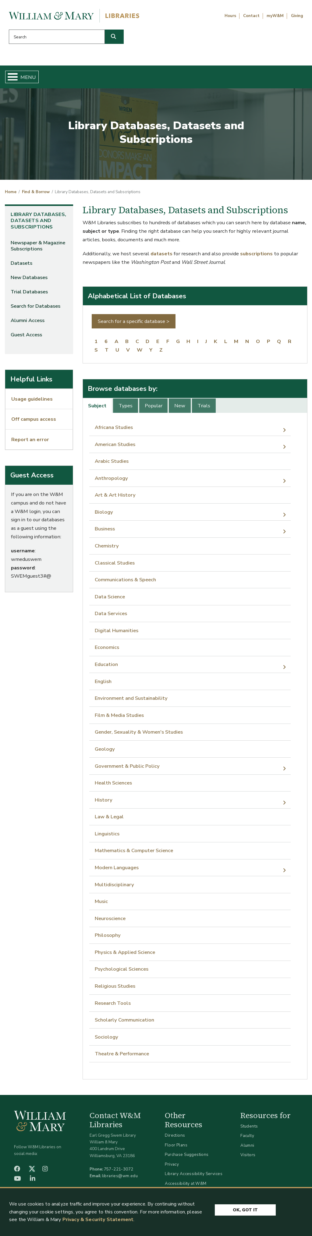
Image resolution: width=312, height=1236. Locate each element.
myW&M (275, 16)
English (103, 683)
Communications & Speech (125, 582)
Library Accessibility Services (193, 1176)
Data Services (111, 615)
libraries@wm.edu (120, 1178)
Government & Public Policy (127, 768)
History (103, 802)
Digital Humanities (116, 632)
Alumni (247, 1148)
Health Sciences (113, 785)
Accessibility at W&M (185, 1186)
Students (249, 1128)
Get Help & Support (115, 78)
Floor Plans (176, 1147)
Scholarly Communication (124, 1022)
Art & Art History (115, 497)
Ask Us (285, 78)
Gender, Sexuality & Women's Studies (139, 734)
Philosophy (108, 937)
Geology (105, 751)
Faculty (247, 1138)
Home (26, 78)
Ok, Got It (245, 1209)
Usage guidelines (32, 401)
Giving (297, 16)
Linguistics (107, 836)
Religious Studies (115, 988)
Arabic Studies (112, 463)
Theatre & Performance (122, 1056)
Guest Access (26, 337)
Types (126, 408)
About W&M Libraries (233, 78)
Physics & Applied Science (125, 954)
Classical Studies (115, 564)
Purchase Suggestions (186, 1157)
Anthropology (111, 480)
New (179, 408)
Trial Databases (29, 294)
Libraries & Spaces (174, 78)
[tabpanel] (195, 743)
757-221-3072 (118, 1171)
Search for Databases (35, 308)
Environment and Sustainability (131, 700)
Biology (104, 514)
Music (101, 903)
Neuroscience (110, 920)
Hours (230, 16)
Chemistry (107, 548)
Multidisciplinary (114, 886)
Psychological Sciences (121, 971)
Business (105, 531)
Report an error (30, 441)
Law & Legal (109, 819)
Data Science (110, 599)
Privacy (172, 1167)
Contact (251, 16)
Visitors (247, 1157)
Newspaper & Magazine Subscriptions (38, 248)
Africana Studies (114, 429)
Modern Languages (117, 869)
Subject (97, 408)
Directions (175, 1138)
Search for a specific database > (133, 323)
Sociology (106, 1039)
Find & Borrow (62, 78)
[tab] (98, 408)
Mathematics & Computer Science (134, 852)
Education (106, 666)
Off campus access (33, 421)
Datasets (21, 265)
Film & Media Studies (119, 717)
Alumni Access (27, 322)
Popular (153, 408)
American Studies (115, 446)
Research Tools (113, 1005)
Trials (203, 408)
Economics (107, 649)
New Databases (29, 279)
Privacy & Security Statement (97, 1220)
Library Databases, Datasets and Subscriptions (38, 223)
